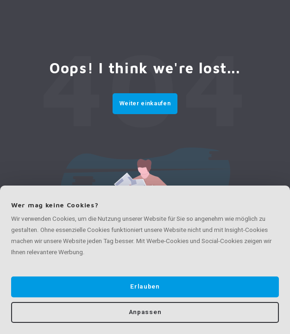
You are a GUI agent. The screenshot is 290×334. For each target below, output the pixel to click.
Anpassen (145, 312)
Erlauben (144, 286)
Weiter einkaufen (145, 103)
